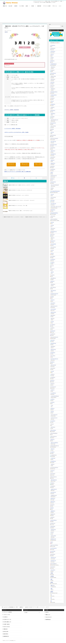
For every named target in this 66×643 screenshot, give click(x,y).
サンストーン (53, 240)
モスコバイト (53, 501)
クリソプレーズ (53, 203)
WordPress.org (48, 619)
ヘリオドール (53, 458)
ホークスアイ (53, 473)
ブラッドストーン (54, 436)
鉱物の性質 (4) (5, 633)
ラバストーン (53, 523)
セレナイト (52, 318)
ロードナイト (53, 566)
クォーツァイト (53, 197)
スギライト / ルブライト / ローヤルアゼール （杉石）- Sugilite (16, 132)
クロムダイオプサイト (54, 212)
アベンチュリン (53, 73)
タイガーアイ (53, 330)
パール (52, 405)
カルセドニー (53, 163)
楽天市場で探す (11, 164)
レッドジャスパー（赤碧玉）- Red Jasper (13, 128)
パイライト (52, 402)
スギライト (52, 281)
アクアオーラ (53, 48)
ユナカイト (52, 517)
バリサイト (52, 399)
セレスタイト (53, 315)
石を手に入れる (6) (6, 626)
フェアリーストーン (54, 417)
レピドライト (53, 554)
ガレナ (52, 172)
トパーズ (52, 371)
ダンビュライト (53, 349)
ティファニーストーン (54, 358)
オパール (52, 132)
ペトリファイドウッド (54, 467)
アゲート (52, 54)
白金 (51, 588)
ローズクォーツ (53, 560)
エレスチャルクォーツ (54, 119)
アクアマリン (53, 51)
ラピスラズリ (53, 526)
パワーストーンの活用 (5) (7, 612)
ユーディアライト (54, 520)
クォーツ (52, 194)
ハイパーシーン (53, 386)
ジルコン (52, 271)
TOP (10, 607)
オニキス (52, 129)
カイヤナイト (53, 147)
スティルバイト (53, 290)
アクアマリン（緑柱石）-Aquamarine (12, 109)
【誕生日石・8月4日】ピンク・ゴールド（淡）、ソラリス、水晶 (17, 205)
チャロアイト (53, 352)
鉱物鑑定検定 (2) (6, 636)
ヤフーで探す (38, 164)
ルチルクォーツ (53, 538)
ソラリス (52, 321)
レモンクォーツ (53, 557)
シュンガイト (53, 256)
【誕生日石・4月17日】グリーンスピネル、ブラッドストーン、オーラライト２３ (20, 190)
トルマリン (52, 374)
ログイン (47, 612)
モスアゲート (53, 498)
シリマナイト (53, 259)
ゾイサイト (52, 327)
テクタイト (52, 361)
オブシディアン (53, 135)
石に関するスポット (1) (7, 619)
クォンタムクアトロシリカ (55, 191)
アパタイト (52, 70)
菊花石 (52, 591)
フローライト (53, 427)
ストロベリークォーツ (54, 293)
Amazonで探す (25, 164)
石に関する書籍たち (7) (7, 621)
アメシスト (52, 82)
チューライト (53, 355)
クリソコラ (52, 200)
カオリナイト (53, 150)
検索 (50, 24)
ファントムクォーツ (54, 414)
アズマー (52, 57)
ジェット (52, 265)
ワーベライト (53, 569)
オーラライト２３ (54, 144)
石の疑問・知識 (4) (6, 624)
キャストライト (53, 181)
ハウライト (52, 389)
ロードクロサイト (54, 563)
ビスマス (52, 411)
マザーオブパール (54, 479)
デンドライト (53, 368)
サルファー (52, 237)
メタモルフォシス (54, 495)
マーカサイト (53, 486)
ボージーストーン (54, 476)
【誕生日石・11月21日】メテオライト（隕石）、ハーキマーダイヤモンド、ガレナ (20, 210)
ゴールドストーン (54, 231)
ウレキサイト (53, 113)
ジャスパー (52, 268)
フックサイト (53, 420)
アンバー (52, 101)
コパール (52, 222)
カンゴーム (52, 166)
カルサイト (52, 160)
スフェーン (52, 299)
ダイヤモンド (53, 346)
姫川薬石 (52, 576)
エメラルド (52, 116)
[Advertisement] (33, 15)
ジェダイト (52, 262)
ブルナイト (52, 439)
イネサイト (52, 107)
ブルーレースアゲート (54, 442)
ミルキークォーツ (54, 489)
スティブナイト (53, 287)
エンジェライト (53, 122)
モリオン (52, 507)
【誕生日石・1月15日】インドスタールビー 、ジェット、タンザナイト (18, 195)
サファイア (52, 234)
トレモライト (53, 377)
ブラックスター (53, 430)
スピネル (52, 296)
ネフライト (52, 383)
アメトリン (52, 85)
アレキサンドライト (54, 91)
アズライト (52, 60)
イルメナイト (53, 110)
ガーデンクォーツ (54, 175)
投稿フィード (48, 614)
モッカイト (52, 504)
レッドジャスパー (54, 548)
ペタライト (52, 464)
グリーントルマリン (54, 219)
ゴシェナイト (53, 228)
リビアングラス (53, 535)
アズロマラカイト (54, 63)
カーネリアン (53, 169)
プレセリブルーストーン (55, 445)
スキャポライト (53, 278)
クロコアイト (53, 209)
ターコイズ (52, 340)
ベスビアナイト (53, 461)
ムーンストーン (53, 492)
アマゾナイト (53, 79)
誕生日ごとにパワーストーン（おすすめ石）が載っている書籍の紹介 (18, 171)
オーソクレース (53, 141)
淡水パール (52, 585)
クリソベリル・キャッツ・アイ (56, 206)
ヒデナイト (52, 408)
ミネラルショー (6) (6, 614)
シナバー (52, 253)
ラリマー (52, 532)
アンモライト (53, 104)
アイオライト (53, 45)
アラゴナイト (53, 88)
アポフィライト (53, 76)
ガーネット (52, 178)
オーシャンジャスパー (54, 138)
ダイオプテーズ (53, 343)
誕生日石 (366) (5, 631)
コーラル (52, 225)
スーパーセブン (53, 309)
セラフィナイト (53, 312)
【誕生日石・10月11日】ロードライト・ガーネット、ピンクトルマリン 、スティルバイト (21, 200)
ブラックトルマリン (54, 433)
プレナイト (52, 448)
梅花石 (52, 582)
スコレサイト (53, 284)
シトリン (52, 250)
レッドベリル (53, 551)
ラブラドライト (53, 529)
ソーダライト (53, 324)
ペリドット (52, 470)
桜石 (51, 579)
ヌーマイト (52, 380)
